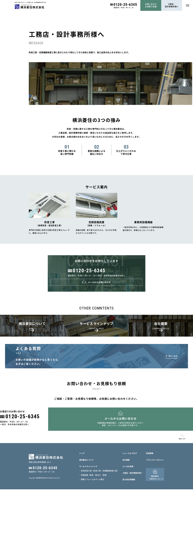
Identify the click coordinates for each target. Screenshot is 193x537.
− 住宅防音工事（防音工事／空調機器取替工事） (99, 518)
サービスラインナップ (88, 514)
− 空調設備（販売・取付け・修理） (93, 522)
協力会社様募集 (128, 527)
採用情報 (149, 501)
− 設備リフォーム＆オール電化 (91, 527)
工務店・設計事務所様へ (171, 5)
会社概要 (126, 507)
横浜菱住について (86, 507)
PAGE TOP (182, 486)
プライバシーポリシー (155, 507)
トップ (82, 501)
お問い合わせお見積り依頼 (151, 5)
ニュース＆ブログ (129, 501)
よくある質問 (127, 514)
